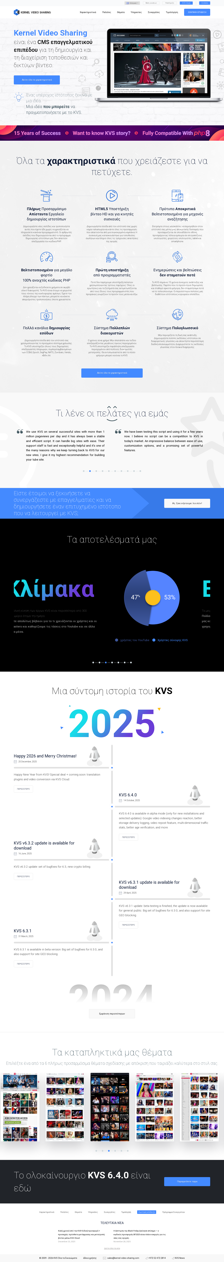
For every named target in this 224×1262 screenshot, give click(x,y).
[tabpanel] (63, 445)
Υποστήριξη (169, 3)
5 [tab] (109, 471)
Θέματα (78, 1212)
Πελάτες (64, 1212)
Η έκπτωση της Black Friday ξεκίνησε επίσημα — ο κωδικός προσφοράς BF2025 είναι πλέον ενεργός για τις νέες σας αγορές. (140, 1234)
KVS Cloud (186, 3)
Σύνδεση (204, 3)
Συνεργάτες (109, 1212)
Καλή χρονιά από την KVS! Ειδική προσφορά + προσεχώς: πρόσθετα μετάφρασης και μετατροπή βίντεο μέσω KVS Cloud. (81, 1234)
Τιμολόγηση (126, 1212)
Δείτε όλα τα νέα (112, 1248)
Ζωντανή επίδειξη (197, 12)
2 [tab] (90, 471)
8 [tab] (128, 471)
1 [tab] (84, 471)
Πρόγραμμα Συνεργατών (173, 1212)
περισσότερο (23, 789)
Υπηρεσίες (93, 1212)
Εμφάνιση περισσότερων (112, 1013)
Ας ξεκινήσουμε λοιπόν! (187, 503)
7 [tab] (121, 471)
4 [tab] (102, 471)
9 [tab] (134, 471)
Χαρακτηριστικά (46, 1212)
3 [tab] (96, 471)
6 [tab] (115, 471)
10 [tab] (140, 471)
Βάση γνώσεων (151, 3)
